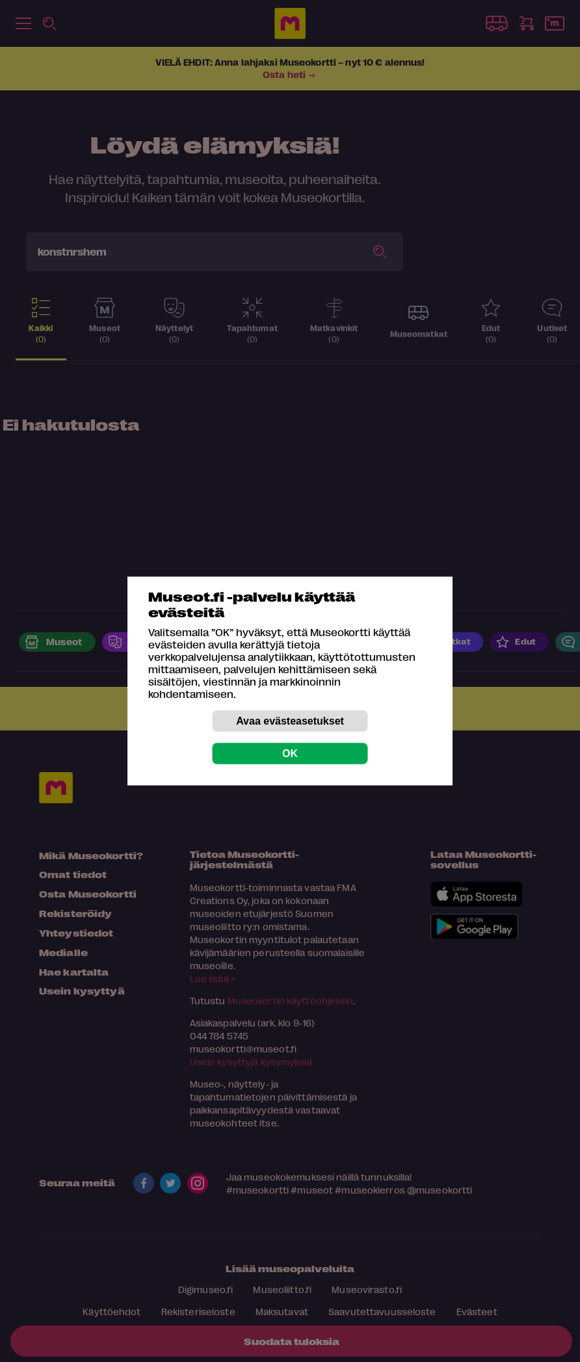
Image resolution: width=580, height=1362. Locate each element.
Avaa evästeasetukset (290, 721)
